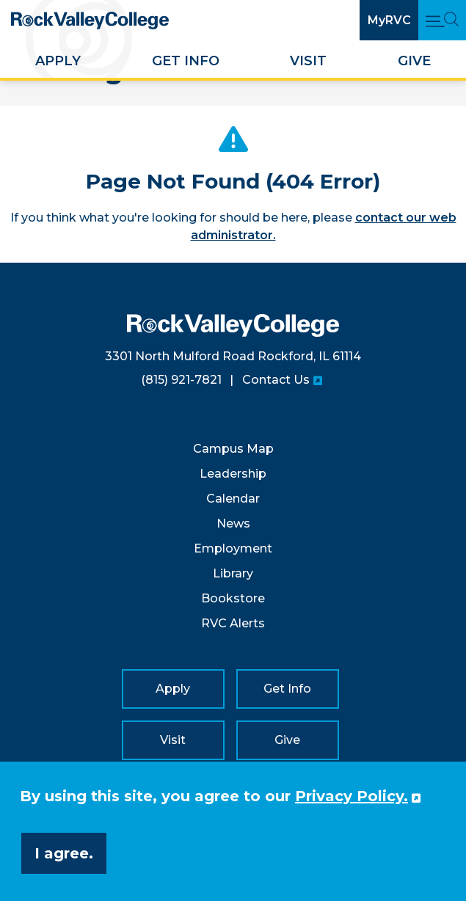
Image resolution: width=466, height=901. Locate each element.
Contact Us (276, 380)
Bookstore (233, 598)
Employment (233, 548)
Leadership (233, 474)
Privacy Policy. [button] (351, 796)
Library (233, 573)
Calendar (233, 499)
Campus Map (233, 449)
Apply (58, 61)
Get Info (185, 61)
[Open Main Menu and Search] (442, 20)
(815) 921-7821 (181, 380)
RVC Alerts (233, 623)
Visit (308, 61)
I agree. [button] (63, 853)
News (233, 523)
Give (414, 61)
